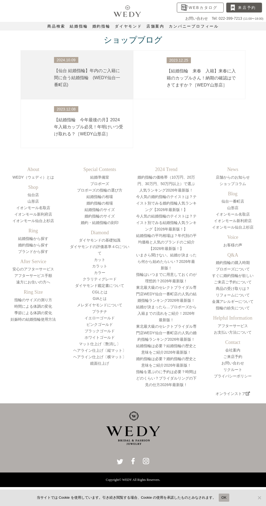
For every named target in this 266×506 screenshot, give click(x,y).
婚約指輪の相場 (99, 203)
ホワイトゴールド (100, 337)
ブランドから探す (33, 251)
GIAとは (100, 298)
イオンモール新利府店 (33, 214)
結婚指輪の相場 (99, 197)
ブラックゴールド (100, 331)
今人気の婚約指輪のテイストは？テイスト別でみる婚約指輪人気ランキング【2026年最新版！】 (166, 203)
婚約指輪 (101, 26)
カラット (99, 266)
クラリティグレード (100, 279)
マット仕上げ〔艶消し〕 (99, 344)
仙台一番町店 (232, 201)
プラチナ (99, 311)
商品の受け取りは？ (233, 288)
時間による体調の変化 (33, 306)
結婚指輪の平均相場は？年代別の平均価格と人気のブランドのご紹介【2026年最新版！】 (166, 242)
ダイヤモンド (128, 26)
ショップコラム (233, 184)
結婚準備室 (99, 177)
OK (224, 497)
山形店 (33, 201)
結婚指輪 (79, 26)
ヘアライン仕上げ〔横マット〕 (99, 357)
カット (99, 259)
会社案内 (232, 350)
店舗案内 (155, 26)
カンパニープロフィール (194, 26)
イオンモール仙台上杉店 (33, 221)
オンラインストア (233, 393)
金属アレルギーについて (233, 301)
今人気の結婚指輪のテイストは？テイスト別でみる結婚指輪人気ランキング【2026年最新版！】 (166, 222)
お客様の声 (232, 245)
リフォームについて (233, 295)
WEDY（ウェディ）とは (33, 177)
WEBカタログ (203, 7)
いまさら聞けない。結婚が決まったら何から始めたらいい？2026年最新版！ (166, 261)
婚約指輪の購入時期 (233, 262)
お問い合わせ (232, 363)
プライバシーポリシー (233, 376)
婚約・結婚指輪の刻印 (100, 222)
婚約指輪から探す (33, 245)
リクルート (232, 369)
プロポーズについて (233, 269)
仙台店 (33, 195)
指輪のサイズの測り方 (33, 300)
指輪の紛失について (233, 308)
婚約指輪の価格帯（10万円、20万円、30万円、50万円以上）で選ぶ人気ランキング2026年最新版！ (166, 183)
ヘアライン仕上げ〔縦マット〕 (99, 350)
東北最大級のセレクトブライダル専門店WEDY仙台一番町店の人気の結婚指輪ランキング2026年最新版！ (166, 294)
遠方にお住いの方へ (33, 282)
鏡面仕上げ (99, 363)
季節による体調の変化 (33, 313)
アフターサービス (233, 326)
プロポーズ (99, 184)
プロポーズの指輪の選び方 (99, 190)
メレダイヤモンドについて (99, 305)
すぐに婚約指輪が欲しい (233, 275)
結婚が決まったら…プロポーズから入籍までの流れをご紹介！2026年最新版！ (166, 313)
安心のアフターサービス (33, 269)
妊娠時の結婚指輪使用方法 (33, 319)
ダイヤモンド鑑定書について (99, 285)
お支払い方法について (233, 332)
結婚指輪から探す (33, 238)
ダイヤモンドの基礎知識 (99, 240)
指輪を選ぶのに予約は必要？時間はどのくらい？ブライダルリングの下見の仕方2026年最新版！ (166, 378)
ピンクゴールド (99, 324)
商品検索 (56, 26)
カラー (99, 272)
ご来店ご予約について (233, 282)
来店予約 (247, 7)
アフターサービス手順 (33, 275)
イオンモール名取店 (33, 208)
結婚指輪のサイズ (100, 209)
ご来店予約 (232, 356)
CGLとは (99, 292)
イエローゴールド (100, 318)
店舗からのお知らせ (233, 177)
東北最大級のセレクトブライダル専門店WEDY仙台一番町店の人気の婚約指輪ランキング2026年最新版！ (166, 332)
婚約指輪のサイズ (100, 216)
